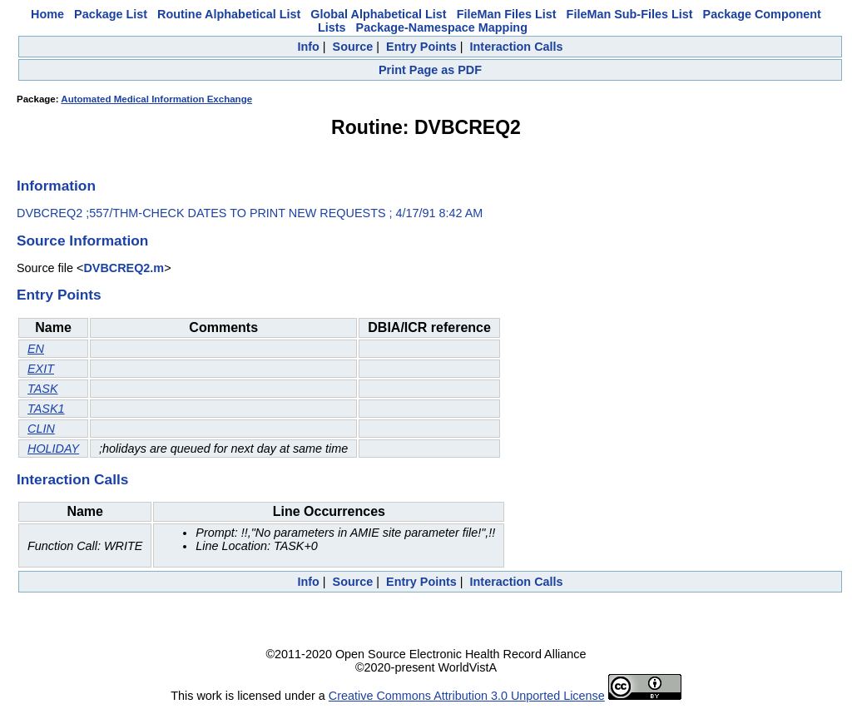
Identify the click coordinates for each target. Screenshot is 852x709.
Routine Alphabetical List (228, 14)
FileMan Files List (507, 14)
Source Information (82, 240)
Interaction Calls (516, 46)
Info (308, 46)
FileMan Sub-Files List (630, 14)
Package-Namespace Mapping (442, 27)
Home (47, 14)
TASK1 (46, 408)
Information (56, 185)
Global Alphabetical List (378, 14)
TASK (42, 388)
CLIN (41, 428)
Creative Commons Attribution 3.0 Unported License (467, 695)
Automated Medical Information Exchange (156, 99)
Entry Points (421, 46)
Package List (110, 14)
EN (35, 348)
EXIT (40, 368)
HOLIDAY (53, 448)
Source (353, 46)
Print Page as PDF (430, 70)
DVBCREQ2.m (123, 268)
